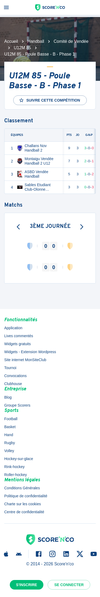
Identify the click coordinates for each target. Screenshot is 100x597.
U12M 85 (22, 47)
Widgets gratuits (17, 344)
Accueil (11, 41)
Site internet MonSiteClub (25, 360)
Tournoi (10, 368)
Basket (10, 427)
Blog (8, 397)
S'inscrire (26, 585)
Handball (36, 41)
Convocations (15, 376)
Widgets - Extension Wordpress (30, 352)
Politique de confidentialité (25, 496)
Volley (9, 451)
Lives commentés (18, 336)
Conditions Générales (22, 488)
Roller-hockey (15, 475)
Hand (8, 435)
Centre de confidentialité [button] (24, 512)
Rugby (9, 443)
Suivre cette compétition (49, 100)
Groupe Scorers (17, 405)
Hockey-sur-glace (18, 459)
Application (13, 328)
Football (10, 419)
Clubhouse (13, 384)
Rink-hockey (14, 467)
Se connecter (69, 585)
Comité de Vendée (71, 41)
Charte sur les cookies (22, 504)
